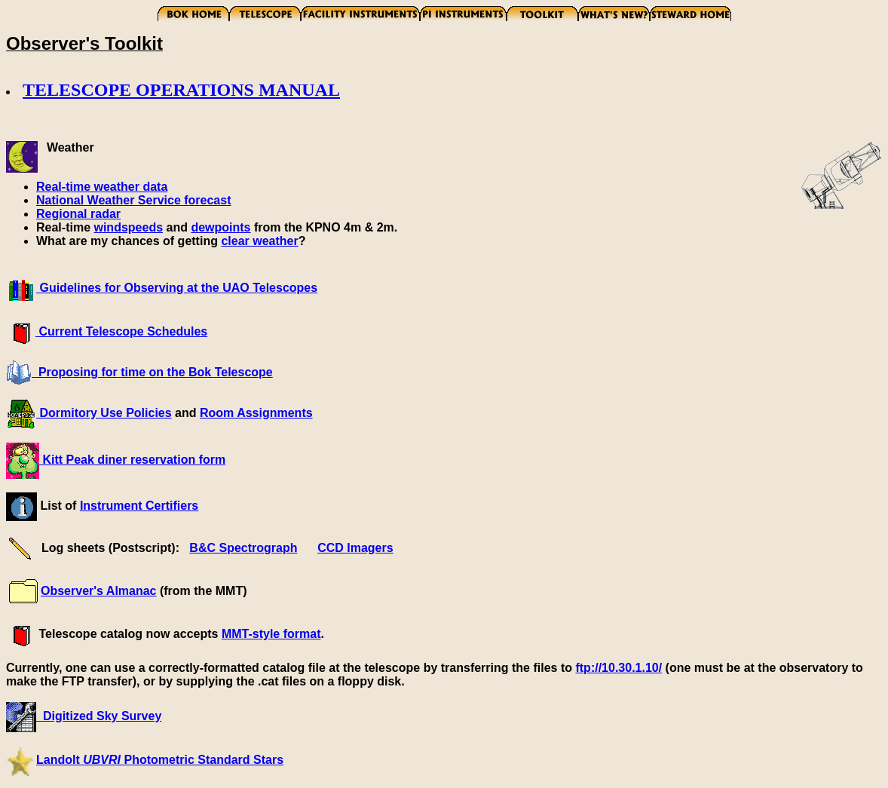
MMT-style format (271, 633)
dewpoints (220, 227)
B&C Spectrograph (243, 547)
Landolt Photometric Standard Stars (159, 759)
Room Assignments (256, 412)
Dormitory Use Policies (104, 412)
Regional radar (78, 213)
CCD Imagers (355, 547)
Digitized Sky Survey (98, 716)
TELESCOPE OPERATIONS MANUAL (181, 90)
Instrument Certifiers (139, 505)
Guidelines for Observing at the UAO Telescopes (176, 287)
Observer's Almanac (99, 590)
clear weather (259, 241)
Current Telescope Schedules (121, 331)
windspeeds (128, 227)
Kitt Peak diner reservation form (132, 459)
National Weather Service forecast (133, 200)
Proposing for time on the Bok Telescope (152, 372)
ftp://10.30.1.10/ (618, 667)
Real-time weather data (101, 186)
